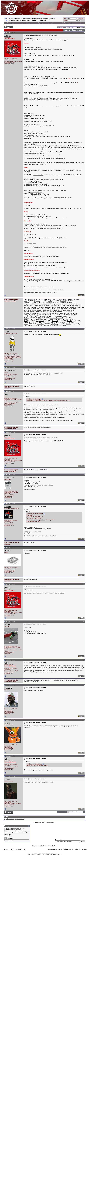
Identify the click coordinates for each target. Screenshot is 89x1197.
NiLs (53, 315)
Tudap (64, 322)
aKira (6, 332)
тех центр (21, 819)
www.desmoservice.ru (38, 115)
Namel (41, 315)
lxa (52, 310)
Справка (40, 23)
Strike (39, 322)
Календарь (51, 23)
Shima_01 (55, 321)
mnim (38, 313)
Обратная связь (52, 849)
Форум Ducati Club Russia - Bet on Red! (16, 18)
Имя (65, 18)
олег (25, 386)
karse (25, 427)
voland (7, 723)
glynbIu (55, 305)
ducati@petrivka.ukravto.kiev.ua (74, 281)
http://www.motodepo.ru (35, 192)
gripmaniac (41, 307)
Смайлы (6, 835)
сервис (17, 819)
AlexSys (37, 299)
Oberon (7, 507)
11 (72, 27)
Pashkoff (66, 315)
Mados (64, 310)
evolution (65, 304)
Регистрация (10, 23)
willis (6, 663)
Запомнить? (81, 18)
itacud (71, 307)
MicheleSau (60, 311)
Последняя (79, 27)
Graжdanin (9, 477)
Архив (81, 849)
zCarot (59, 854)
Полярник (55, 325)
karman (53, 308)
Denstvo (47, 302)
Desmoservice (63, 302)
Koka (65, 308)
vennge (26, 324)
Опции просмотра (78, 30)
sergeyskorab (10, 370)
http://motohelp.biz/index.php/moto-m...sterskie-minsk (46, 373)
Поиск (81, 23)
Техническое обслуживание (47, 18)
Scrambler (57, 319)
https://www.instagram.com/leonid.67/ (35, 147)
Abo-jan (7, 36)
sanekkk (42, 319)
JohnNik (39, 308)
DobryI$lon (38, 304)
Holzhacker (56, 307)
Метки (6, 816)
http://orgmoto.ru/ (43, 146)
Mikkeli (26, 313)
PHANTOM (40, 316)
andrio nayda (67, 299)
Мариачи (26, 681)
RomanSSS (27, 319)
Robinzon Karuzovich (56, 318)
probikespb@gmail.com (35, 485)
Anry (25, 301)
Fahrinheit (27, 305)
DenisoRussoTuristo (30, 302)
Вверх (85, 849)
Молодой (40, 325)
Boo (6, 394)
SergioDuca (39, 321)
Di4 (25, 304)
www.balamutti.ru (38, 175)
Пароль (65, 20)
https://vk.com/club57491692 (64, 146)
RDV (39, 318)
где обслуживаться (9, 819)
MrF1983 (66, 313)
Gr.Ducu (26, 307)
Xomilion (68, 324)
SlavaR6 (69, 321)
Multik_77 (27, 315)
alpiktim (51, 299)
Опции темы (66, 30)
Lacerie (40, 310)
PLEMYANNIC (57, 316)
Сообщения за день (67, 23)
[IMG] (5, 837)
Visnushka (40, 324)
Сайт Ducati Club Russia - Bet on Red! (68, 849)
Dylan (52, 304)
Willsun (54, 324)
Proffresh (26, 318)
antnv (37, 301)
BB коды (6, 834)
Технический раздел (33, 18)
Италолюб (39, 427)
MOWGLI (52, 313)
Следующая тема (49, 822)
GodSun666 (70, 305)
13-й (25, 299)
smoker (26, 322)
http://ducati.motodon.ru (40, 224)
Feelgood (42, 305)
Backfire (62, 301)
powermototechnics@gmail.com (38, 184)
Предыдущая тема (39, 822)
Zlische (7, 779)
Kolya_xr (26, 310)
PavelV (26, 316)
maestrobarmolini (29, 311)
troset (51, 322)
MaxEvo (45, 311)
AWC (49, 301)
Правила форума (26, 23)
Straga (37, 470)
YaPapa (26, 325)
